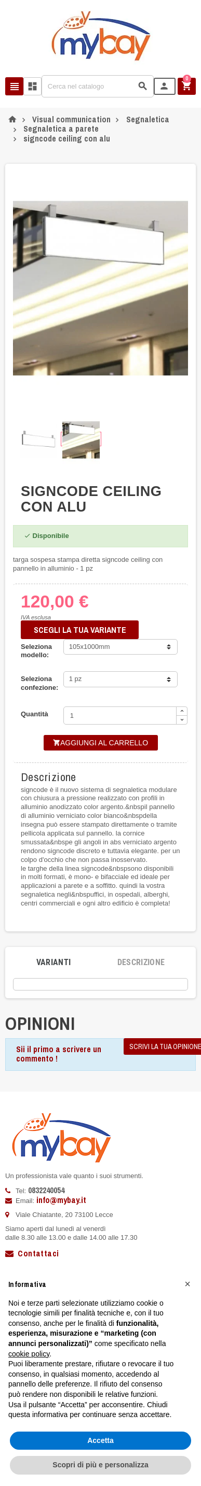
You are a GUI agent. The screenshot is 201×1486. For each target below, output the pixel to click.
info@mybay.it (61, 1200)
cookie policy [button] (28, 1354)
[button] (187, 1284)
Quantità (34, 714)
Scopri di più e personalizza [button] (100, 1465)
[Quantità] (120, 715)
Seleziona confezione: (39, 683)
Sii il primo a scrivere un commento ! (58, 1054)
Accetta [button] (100, 1440)
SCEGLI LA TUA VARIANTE (80, 629)
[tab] (54, 962)
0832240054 (46, 1190)
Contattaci (32, 1253)
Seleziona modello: (36, 651)
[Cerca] (98, 86)
